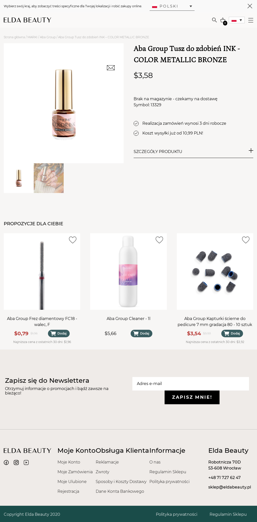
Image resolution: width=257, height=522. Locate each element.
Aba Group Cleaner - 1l (128, 318)
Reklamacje (107, 462)
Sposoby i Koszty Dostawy (121, 481)
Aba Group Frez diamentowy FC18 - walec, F (42, 321)
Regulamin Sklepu (167, 472)
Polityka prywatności (169, 481)
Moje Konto (68, 462)
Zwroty (102, 472)
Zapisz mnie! (192, 397)
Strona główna (14, 37)
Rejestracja (68, 491)
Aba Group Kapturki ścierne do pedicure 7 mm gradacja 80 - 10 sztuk (215, 321)
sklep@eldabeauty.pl (229, 487)
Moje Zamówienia (75, 472)
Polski (165, 6)
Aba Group (48, 37)
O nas (155, 462)
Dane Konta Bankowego (120, 491)
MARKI (32, 37)
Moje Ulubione (72, 481)
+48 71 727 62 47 (224, 477)
